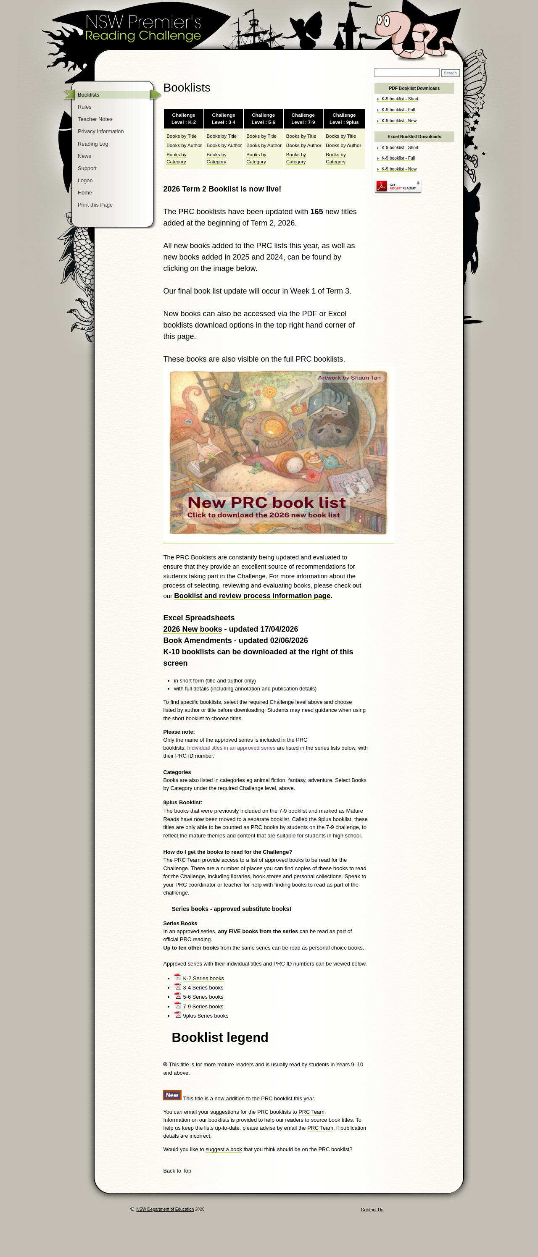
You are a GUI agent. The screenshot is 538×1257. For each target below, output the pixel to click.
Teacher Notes (95, 119)
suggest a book (224, 1149)
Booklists (88, 95)
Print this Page (95, 205)
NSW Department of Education (165, 1209)
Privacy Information (101, 131)
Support (87, 168)
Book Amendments (197, 640)
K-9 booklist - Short (400, 99)
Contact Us (372, 1209)
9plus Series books (206, 1016)
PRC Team (311, 1112)
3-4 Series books (203, 987)
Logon (85, 180)
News (84, 156)
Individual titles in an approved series (232, 748)
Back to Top (177, 1171)
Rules (85, 107)
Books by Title (181, 136)
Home (85, 192)
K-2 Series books (203, 978)
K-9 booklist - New (399, 120)
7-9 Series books (203, 1006)
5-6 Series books (203, 997)
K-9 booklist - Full (398, 110)
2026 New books (192, 629)
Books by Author (184, 145)
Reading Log (93, 144)
